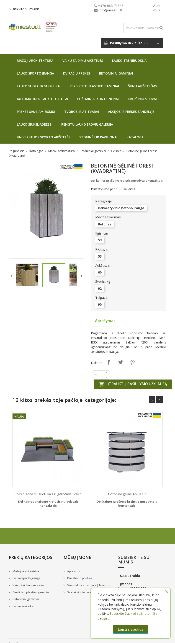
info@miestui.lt (54, 5)
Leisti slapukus (130, 629)
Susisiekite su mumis (149, 5)
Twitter (120, 357)
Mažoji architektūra (35, 56)
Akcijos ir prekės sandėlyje (131, 107)
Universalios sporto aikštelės (43, 132)
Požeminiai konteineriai (98, 94)
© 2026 (13, 638)
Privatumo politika (79, 573)
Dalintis (108, 357)
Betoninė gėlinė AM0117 (127, 489)
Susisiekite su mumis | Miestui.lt (89, 580)
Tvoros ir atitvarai (81, 107)
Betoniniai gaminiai (116, 69)
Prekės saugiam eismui (36, 107)
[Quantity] (98, 370)
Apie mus (122, 5)
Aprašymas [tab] (105, 316)
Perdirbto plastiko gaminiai (94, 81)
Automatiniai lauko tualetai (42, 94)
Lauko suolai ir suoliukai (39, 81)
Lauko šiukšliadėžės (34, 120)
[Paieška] (144, 23)
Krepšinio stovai (142, 94)
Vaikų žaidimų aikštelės (82, 56)
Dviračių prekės (76, 69)
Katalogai (135, 132)
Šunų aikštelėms (142, 81)
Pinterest (132, 357)
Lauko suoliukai (23, 601)
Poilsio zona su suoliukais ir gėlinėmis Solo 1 (48, 489)
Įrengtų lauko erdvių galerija (86, 120)
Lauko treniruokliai (129, 56)
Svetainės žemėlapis (81, 588)
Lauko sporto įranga (35, 69)
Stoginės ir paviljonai (98, 132)
